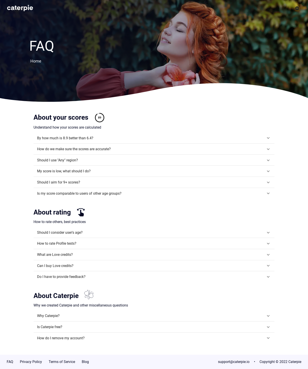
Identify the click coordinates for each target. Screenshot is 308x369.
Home (35, 61)
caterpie (20, 8)
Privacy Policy (31, 362)
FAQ (10, 362)
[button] (154, 138)
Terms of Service (62, 362)
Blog (85, 362)
